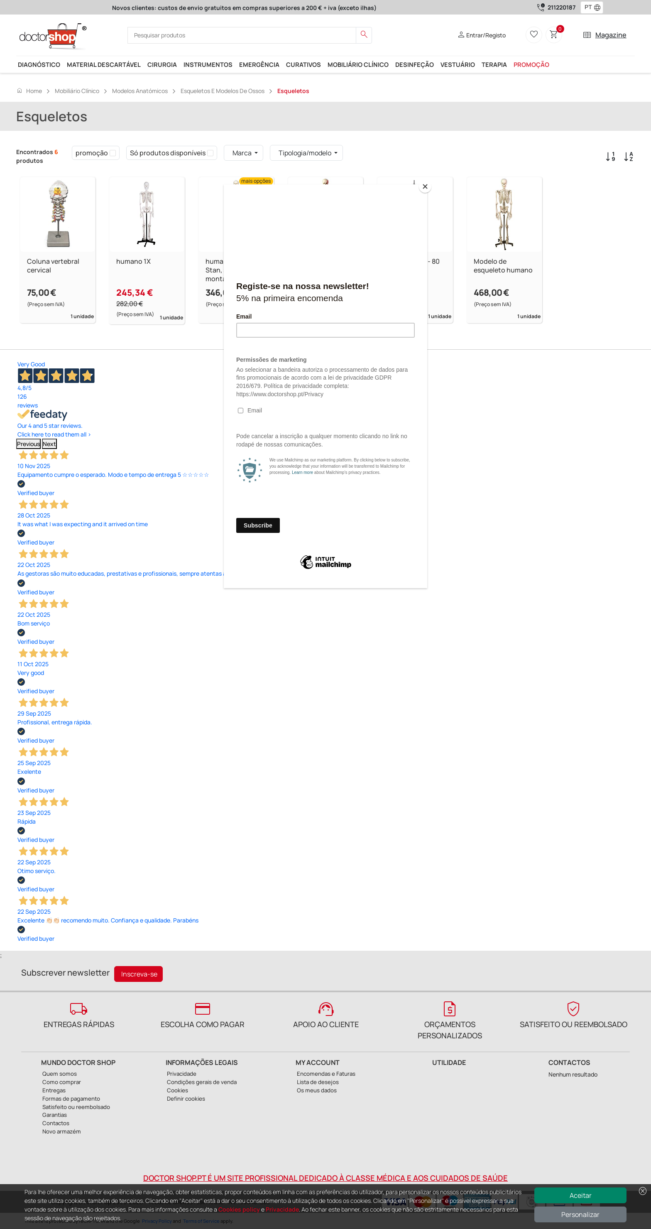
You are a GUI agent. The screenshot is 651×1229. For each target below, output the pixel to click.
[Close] (425, 186)
